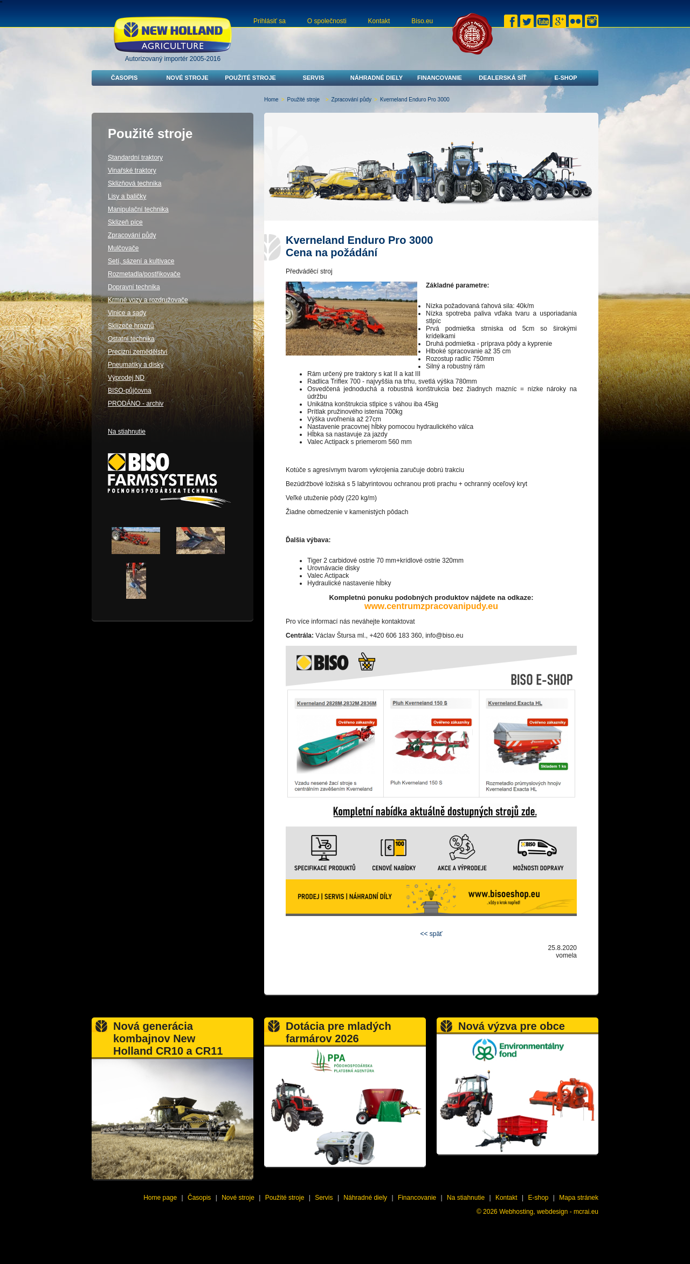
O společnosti (327, 21)
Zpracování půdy (352, 100)
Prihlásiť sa (269, 21)
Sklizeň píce (125, 222)
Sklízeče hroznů (131, 326)
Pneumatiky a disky (135, 364)
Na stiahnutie (127, 431)
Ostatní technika (131, 339)
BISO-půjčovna (129, 390)
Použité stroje (250, 77)
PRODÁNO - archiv (135, 403)
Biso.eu (422, 21)
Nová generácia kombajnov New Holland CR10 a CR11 (168, 1038)
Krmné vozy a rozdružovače (148, 300)
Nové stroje (187, 77)
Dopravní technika (134, 287)
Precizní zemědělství (138, 352)
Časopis (124, 77)
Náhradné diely (376, 77)
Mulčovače (123, 248)
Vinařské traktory (132, 170)
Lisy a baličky (127, 196)
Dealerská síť (503, 77)
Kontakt (379, 21)
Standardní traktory (135, 157)
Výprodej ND (126, 377)
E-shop (565, 77)
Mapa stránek (578, 1197)
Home (271, 100)
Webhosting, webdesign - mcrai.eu (548, 1211)
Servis (313, 77)
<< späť (431, 934)
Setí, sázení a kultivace (141, 261)
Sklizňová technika (134, 183)
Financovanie (439, 77)
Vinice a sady (127, 313)
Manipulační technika (138, 209)
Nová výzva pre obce (511, 1026)
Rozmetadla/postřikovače (144, 274)
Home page (160, 1197)
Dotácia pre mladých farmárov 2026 (338, 1032)
